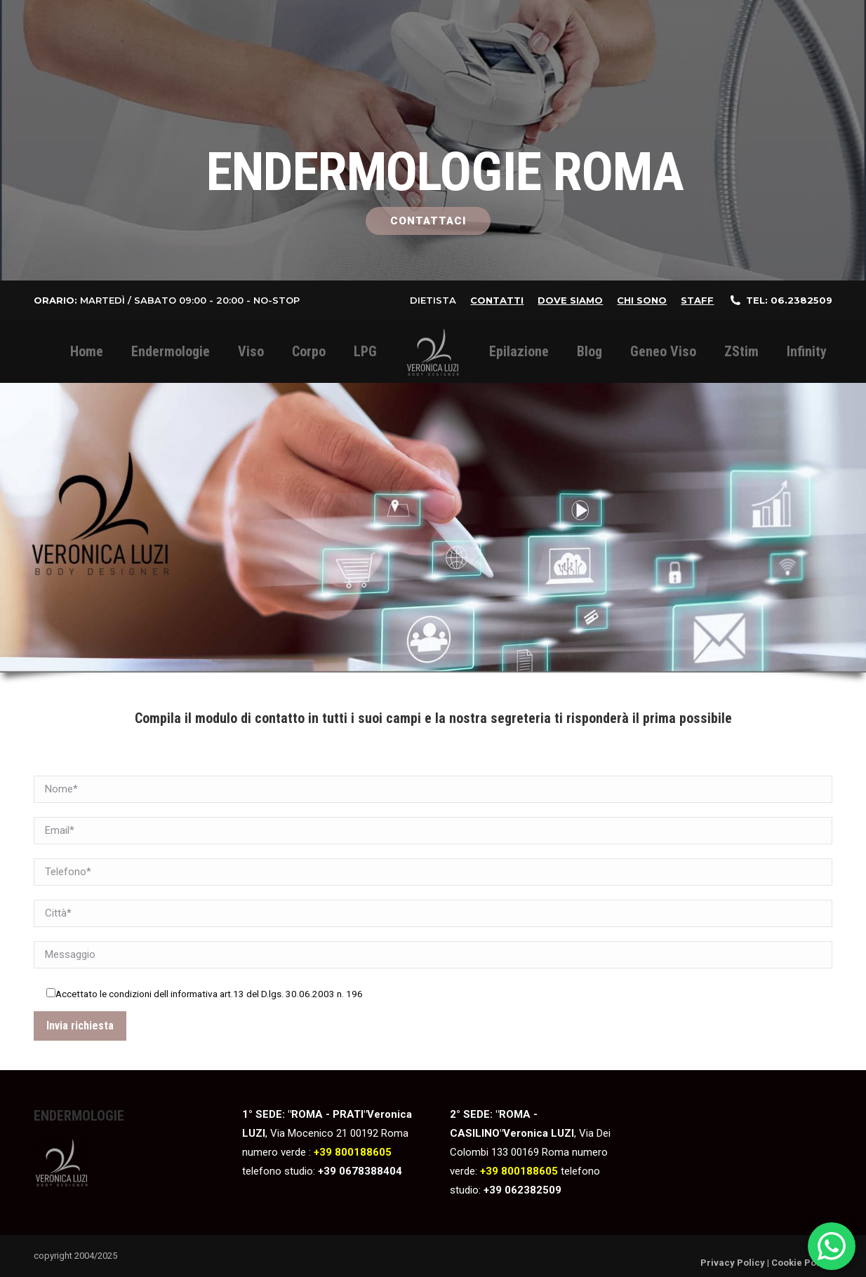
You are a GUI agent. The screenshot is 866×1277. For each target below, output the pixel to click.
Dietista (433, 300)
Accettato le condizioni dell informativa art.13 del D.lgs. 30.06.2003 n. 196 (209, 993)
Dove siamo (570, 300)
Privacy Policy (732, 1262)
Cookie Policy (801, 1262)
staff (697, 300)
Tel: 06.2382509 (789, 300)
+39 (328, 1171)
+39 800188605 (353, 1152)
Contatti (497, 300)
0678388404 (370, 1171)
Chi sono (642, 300)
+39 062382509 (522, 1190)
